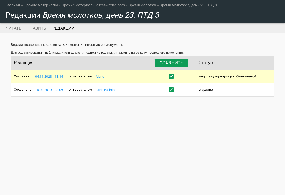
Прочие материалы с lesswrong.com (93, 5)
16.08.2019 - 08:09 (49, 89)
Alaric (100, 76)
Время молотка (142, 5)
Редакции (65, 28)
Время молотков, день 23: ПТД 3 (188, 5)
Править (37, 28)
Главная (12, 5)
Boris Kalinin (105, 89)
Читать (13, 28)
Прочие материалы (41, 5)
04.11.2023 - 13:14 (49, 76)
